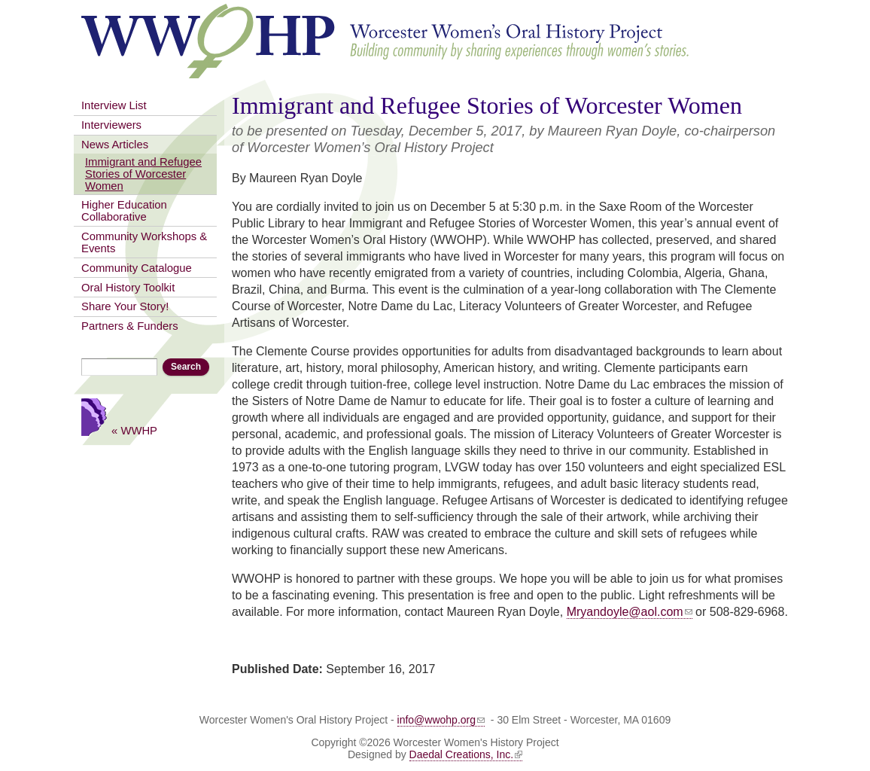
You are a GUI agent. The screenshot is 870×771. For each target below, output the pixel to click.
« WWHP (134, 430)
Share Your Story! (125, 306)
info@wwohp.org (441, 720)
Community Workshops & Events (144, 242)
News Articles (114, 145)
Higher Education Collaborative (124, 211)
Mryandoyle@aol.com (629, 611)
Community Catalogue (136, 268)
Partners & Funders (129, 326)
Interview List (114, 105)
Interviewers (111, 125)
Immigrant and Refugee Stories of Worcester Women (143, 174)
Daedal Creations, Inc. (466, 754)
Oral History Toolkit (128, 288)
